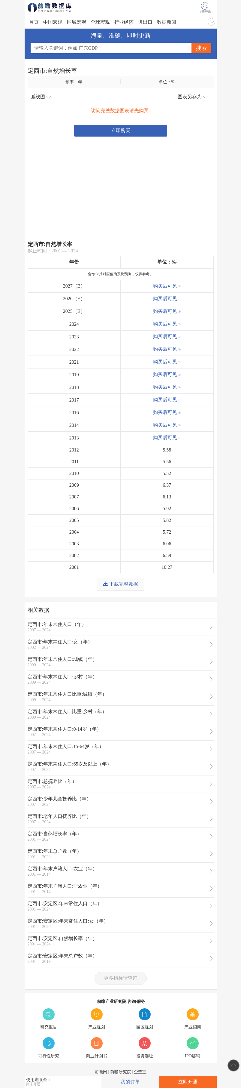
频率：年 (73, 82)
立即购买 (120, 130)
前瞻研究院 (120, 1072)
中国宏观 (52, 22)
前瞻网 (101, 1072)
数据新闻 (166, 22)
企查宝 (140, 1072)
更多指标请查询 (120, 978)
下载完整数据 (120, 584)
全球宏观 (100, 22)
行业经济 (124, 22)
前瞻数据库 (58, 7)
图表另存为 (193, 97)
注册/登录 (205, 7)
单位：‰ (167, 82)
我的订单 (130, 1081)
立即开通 (187, 1081)
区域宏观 (76, 22)
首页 (34, 22)
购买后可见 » (167, 285)
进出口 (145, 22)
